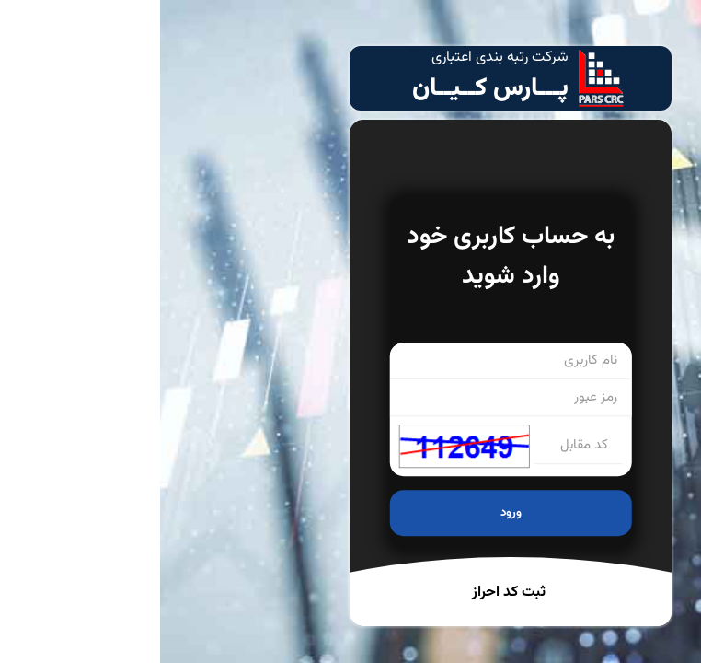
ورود (351, 513)
